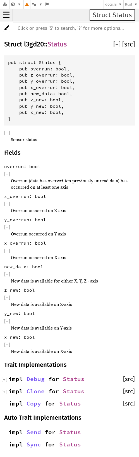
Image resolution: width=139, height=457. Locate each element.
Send (34, 432)
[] (117, 44)
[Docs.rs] (4, 4)
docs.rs (111, 4)
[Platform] (37, 4)
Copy (34, 403)
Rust (128, 4)
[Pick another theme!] (6, 28)
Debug (36, 379)
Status (57, 44)
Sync (34, 444)
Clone (36, 391)
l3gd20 (34, 44)
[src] (128, 44)
